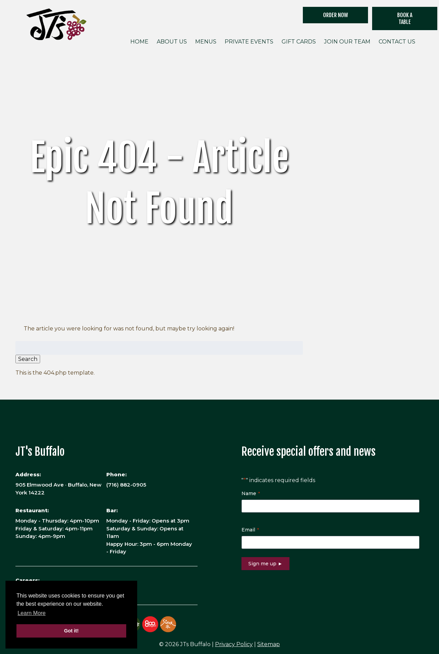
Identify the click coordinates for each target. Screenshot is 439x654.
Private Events (249, 41)
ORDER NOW (335, 15)
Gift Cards (299, 41)
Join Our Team (347, 41)
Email (250, 530)
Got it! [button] (71, 630)
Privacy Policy (234, 644)
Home (139, 41)
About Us (172, 41)
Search (27, 359)
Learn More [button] (31, 613)
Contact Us (397, 41)
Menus (205, 41)
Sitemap (268, 644)
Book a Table (404, 18)
